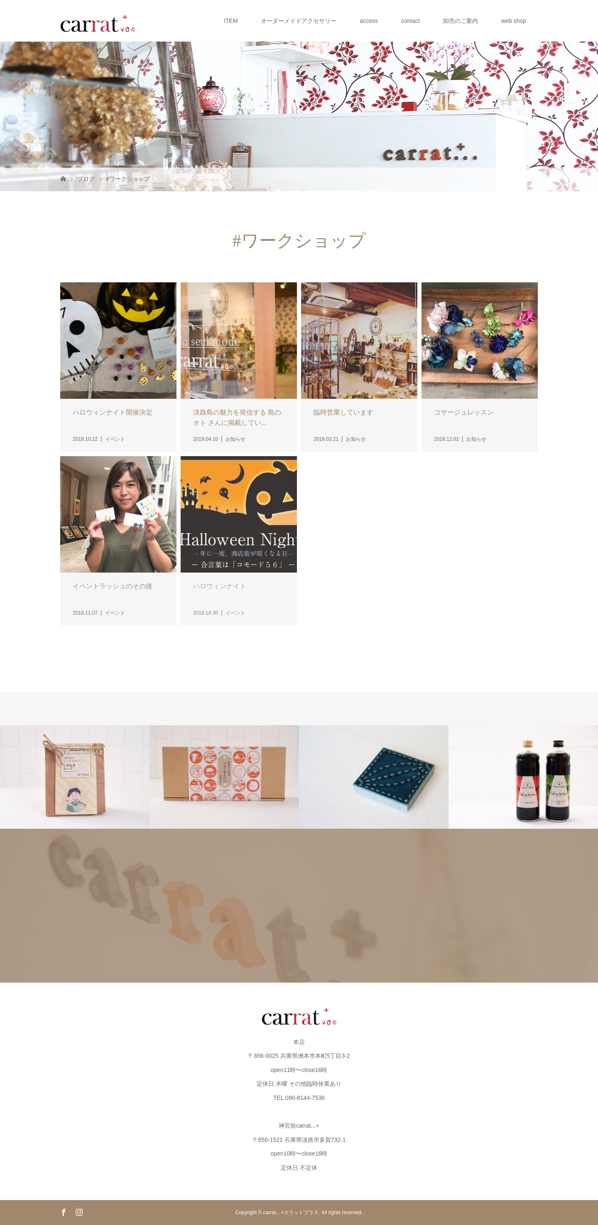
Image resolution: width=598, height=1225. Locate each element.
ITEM (231, 20)
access (369, 20)
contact (410, 20)
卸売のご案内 (460, 20)
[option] (75, 777)
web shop (513, 20)
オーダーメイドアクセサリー (298, 20)
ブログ (86, 178)
